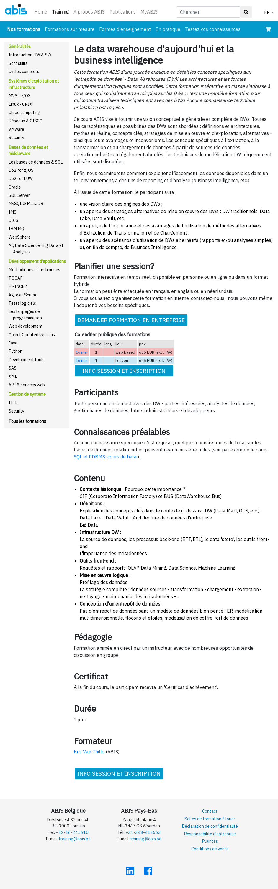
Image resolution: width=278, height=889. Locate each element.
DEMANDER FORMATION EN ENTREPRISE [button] (131, 320)
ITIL (13, 402)
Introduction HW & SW (30, 54)
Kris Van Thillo (89, 752)
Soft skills (18, 63)
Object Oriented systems (32, 334)
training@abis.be (75, 839)
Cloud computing (24, 112)
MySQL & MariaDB (26, 203)
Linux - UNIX (20, 104)
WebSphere (20, 237)
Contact (210, 811)
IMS (13, 212)
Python (15, 351)
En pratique (168, 29)
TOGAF (16, 278)
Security (16, 137)
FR (267, 12)
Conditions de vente (210, 849)
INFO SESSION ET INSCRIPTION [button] (124, 370)
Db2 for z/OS (21, 170)
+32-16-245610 (72, 832)
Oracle (15, 187)
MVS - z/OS (20, 95)
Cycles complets (24, 71)
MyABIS (149, 12)
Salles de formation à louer (209, 819)
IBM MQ (16, 228)
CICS (13, 220)
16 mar (82, 352)
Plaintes (210, 841)
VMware (16, 129)
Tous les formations (27, 421)
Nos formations (24, 28)
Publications (122, 12)
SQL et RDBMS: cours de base (106, 457)
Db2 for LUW (21, 178)
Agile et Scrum (22, 295)
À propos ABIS (89, 12)
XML (13, 376)
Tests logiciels (22, 303)
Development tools (27, 359)
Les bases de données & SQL (36, 162)
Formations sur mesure (69, 29)
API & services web (27, 384)
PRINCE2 (18, 286)
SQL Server (19, 195)
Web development (26, 326)
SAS (13, 368)
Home (40, 12)
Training (61, 11)
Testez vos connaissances (213, 29)
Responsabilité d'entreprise (210, 834)
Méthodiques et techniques (34, 269)
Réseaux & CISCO (25, 120)
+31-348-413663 (143, 832)
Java (13, 343)
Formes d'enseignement (125, 29)
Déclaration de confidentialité (210, 826)
